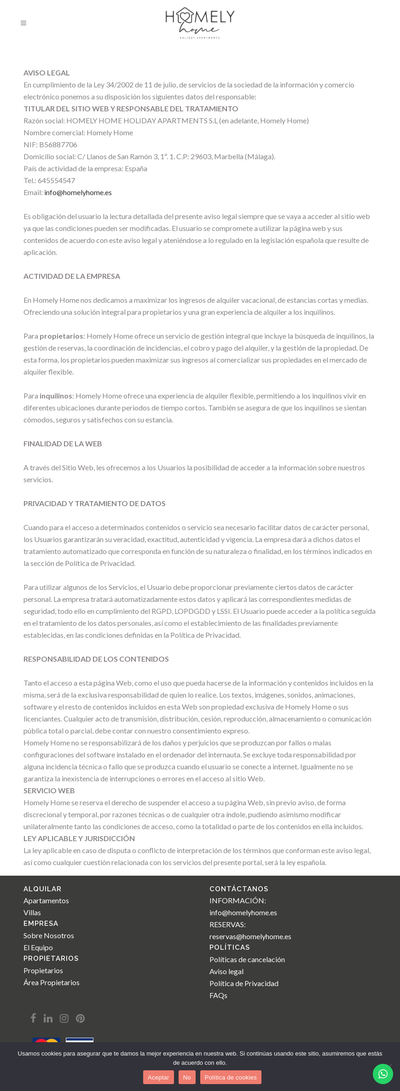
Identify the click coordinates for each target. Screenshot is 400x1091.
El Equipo (38, 947)
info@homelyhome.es (78, 192)
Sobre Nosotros (48, 935)
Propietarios (43, 970)
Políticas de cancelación (247, 959)
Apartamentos (46, 900)
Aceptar (158, 1077)
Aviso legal (226, 971)
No (187, 1077)
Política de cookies (231, 1077)
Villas (32, 912)
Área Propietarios (51, 982)
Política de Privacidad (243, 983)
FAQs (218, 995)
